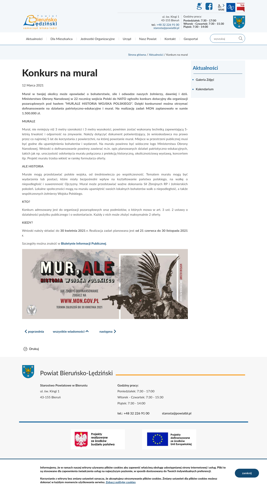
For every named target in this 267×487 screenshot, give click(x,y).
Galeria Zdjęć (205, 79)
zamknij (247, 473)
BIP (240, 7)
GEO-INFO (199, 6)
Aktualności (156, 54)
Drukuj (34, 349)
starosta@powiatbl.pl (166, 27)
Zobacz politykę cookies (121, 482)
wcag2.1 (221, 7)
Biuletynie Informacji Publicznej (83, 243)
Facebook (209, 6)
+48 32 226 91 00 (168, 24)
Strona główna (137, 54)
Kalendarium (205, 89)
